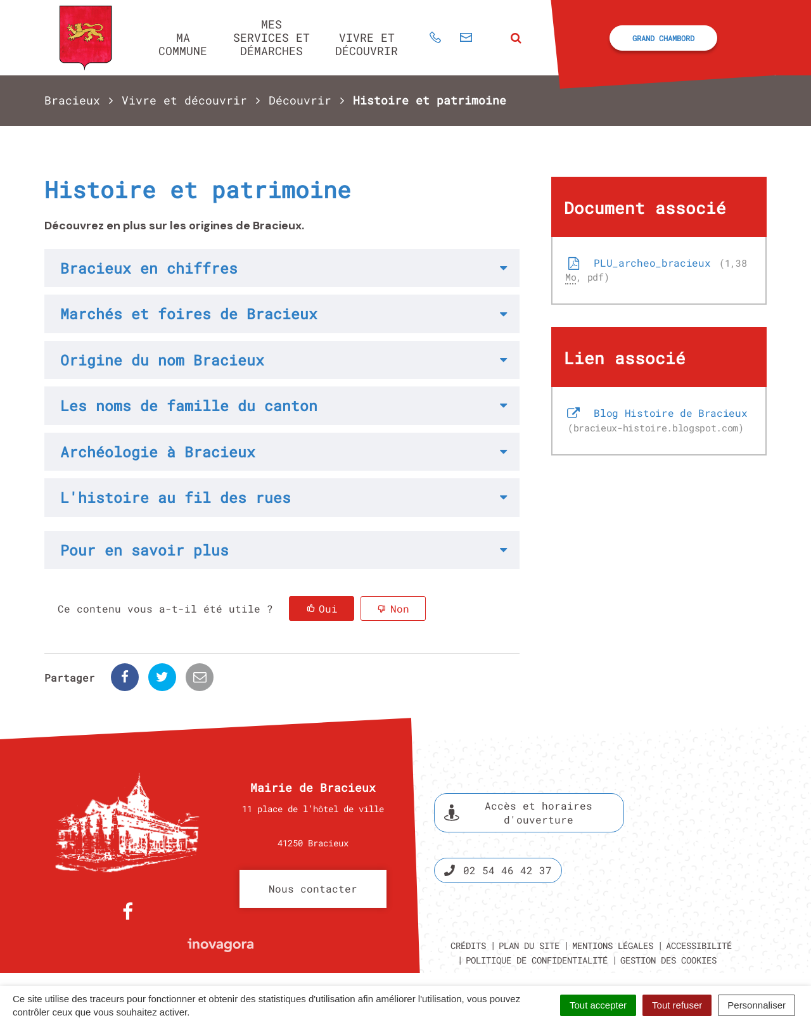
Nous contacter (313, 888)
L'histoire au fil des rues (175, 497)
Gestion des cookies (668, 960)
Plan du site (529, 945)
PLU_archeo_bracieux (655, 270)
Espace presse (714, 838)
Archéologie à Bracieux (157, 451)
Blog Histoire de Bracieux (656, 420)
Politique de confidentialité (537, 960)
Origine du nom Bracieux (162, 359)
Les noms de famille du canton (188, 405)
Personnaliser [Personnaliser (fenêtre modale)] (756, 1005)
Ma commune (182, 44)
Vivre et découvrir (366, 44)
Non (399, 608)
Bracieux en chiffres (149, 267)
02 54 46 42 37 (498, 870)
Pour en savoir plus (144, 549)
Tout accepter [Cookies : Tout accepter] (598, 1005)
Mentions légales (612, 945)
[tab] (282, 268)
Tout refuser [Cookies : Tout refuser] (677, 1005)
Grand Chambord (663, 38)
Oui (328, 608)
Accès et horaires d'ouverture (518, 812)
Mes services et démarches (271, 37)
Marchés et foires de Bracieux (188, 313)
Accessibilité (699, 945)
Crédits (468, 945)
